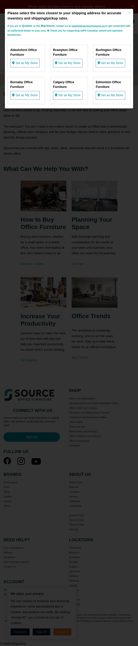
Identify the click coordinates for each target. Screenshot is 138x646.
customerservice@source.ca (88, 26)
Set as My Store (25, 63)
